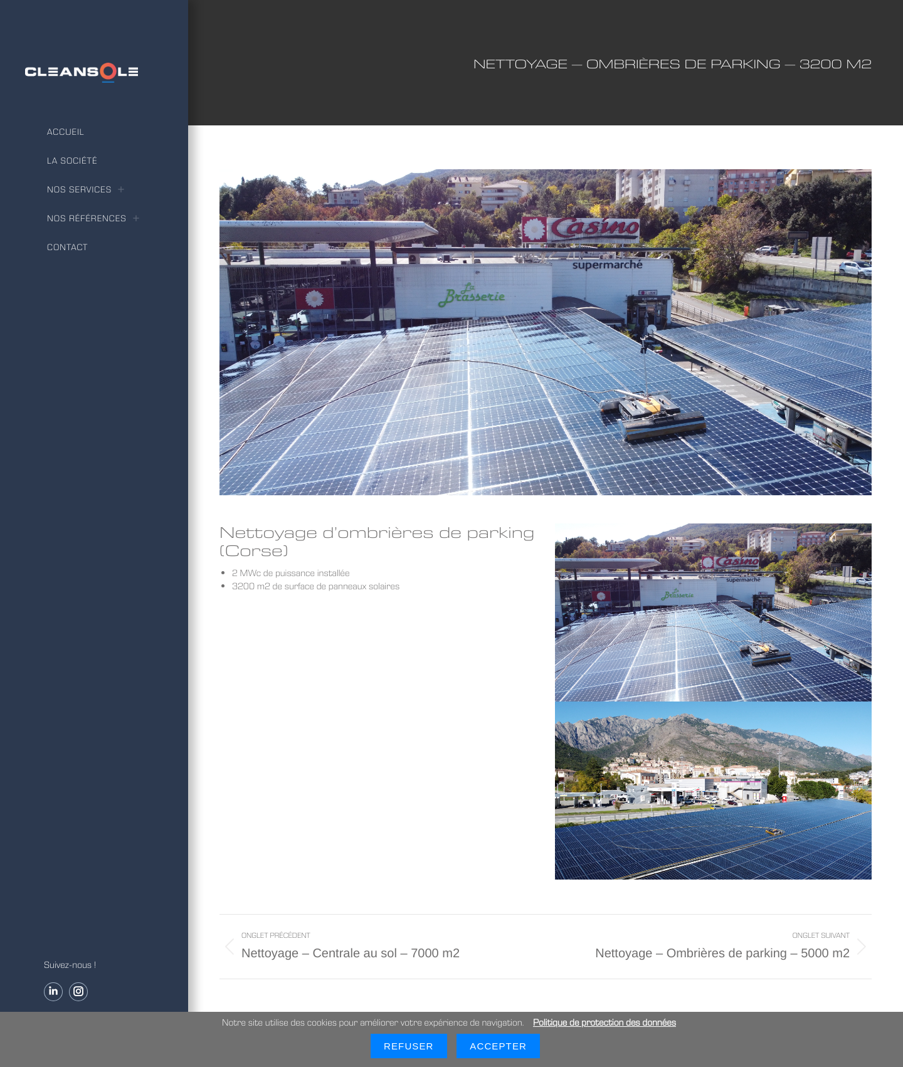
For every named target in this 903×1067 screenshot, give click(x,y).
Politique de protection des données (604, 1022)
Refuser (409, 1046)
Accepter (498, 1046)
